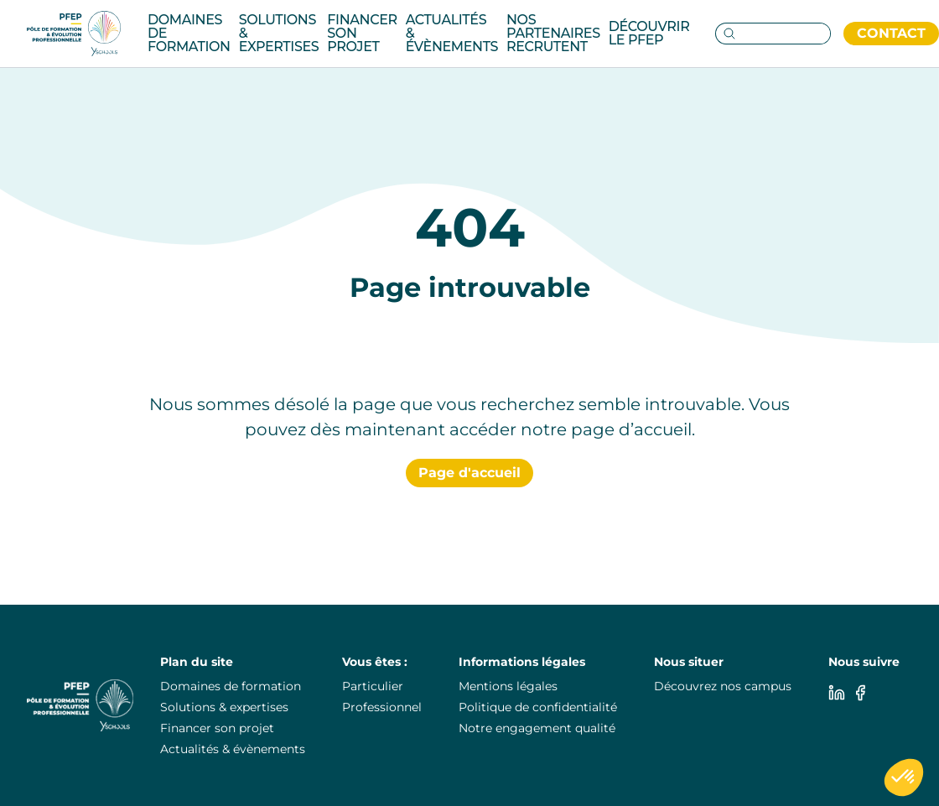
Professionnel (382, 707)
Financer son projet (362, 33)
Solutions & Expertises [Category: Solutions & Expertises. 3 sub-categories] (279, 33)
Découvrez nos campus (722, 686)
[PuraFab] (74, 33)
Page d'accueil (469, 473)
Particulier (372, 686)
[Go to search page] (726, 33)
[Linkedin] (836, 692)
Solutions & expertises (224, 707)
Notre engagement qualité (537, 728)
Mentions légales (508, 686)
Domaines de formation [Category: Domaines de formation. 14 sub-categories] (189, 33)
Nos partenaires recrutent (553, 33)
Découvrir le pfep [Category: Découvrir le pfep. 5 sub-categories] (649, 33)
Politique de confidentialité (538, 707)
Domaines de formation (230, 686)
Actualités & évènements (452, 33)
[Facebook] (860, 692)
